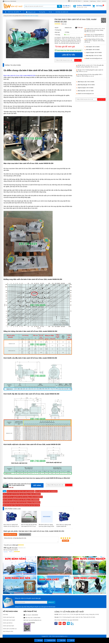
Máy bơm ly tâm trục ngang (31, 15)
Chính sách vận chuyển (9, 620)
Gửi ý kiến (65, 540)
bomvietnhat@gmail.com (96, 58)
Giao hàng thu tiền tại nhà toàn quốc (69, 50)
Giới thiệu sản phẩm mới (61, 12)
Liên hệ (103, 1)
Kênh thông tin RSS (8, 631)
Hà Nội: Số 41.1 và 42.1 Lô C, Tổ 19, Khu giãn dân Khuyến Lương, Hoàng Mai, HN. (94, 30)
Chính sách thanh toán (9, 617)
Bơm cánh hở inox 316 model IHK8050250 (46, 491)
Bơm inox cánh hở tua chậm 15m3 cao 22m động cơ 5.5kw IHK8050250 (21, 502)
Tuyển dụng (93, 1)
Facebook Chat (50, 640)
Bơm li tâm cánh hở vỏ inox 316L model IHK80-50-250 (19, 75)
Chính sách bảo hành (8, 625)
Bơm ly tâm (21, 15)
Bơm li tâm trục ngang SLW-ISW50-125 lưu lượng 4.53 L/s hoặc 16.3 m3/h (11, 526)
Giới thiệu (86, 1)
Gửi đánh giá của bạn (10, 534)
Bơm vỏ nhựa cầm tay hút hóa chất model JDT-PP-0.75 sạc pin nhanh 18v (29, 526)
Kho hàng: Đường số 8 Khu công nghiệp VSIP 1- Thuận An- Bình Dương (94, 41)
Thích (10, 551)
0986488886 (35, 615)
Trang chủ (6, 15)
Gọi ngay (38, 640)
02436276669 (36, 617)
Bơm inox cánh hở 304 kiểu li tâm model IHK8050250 (20, 491)
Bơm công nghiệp (14, 15)
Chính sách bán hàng (75, 1)
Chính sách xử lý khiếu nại (10, 628)
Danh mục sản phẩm (13, 12)
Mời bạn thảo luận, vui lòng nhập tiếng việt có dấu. (31, 539)
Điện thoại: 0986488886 (9, 1)
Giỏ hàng (99, 6)
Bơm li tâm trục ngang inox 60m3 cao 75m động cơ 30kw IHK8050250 (21, 499)
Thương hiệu (42, 12)
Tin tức (50, 12)
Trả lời (5, 551)
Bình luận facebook (25, 534)
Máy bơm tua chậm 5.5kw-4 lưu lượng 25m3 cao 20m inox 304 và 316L (21, 505)
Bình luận (63, 24)
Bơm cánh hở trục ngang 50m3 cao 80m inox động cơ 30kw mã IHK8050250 (22, 497)
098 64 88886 (96, 46)
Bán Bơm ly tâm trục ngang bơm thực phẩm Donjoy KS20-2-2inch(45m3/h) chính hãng (46, 526)
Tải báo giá (78, 27)
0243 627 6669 (98, 55)
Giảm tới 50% (66, 6)
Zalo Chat (61, 640)
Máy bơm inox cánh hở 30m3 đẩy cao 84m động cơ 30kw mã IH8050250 (21, 494)
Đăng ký (51, 602)
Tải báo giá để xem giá (65, 46)
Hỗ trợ (98, 1)
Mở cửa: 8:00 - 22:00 (84, 6)
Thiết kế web (55, 636)
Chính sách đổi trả (7, 623)
